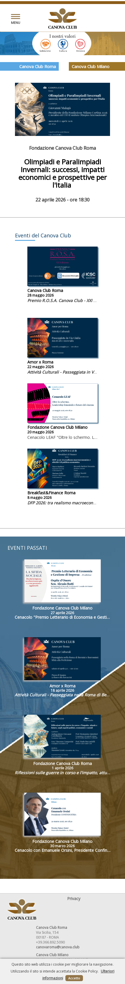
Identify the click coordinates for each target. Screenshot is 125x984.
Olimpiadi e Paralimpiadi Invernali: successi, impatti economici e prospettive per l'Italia (62, 173)
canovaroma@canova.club (57, 947)
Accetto (74, 978)
